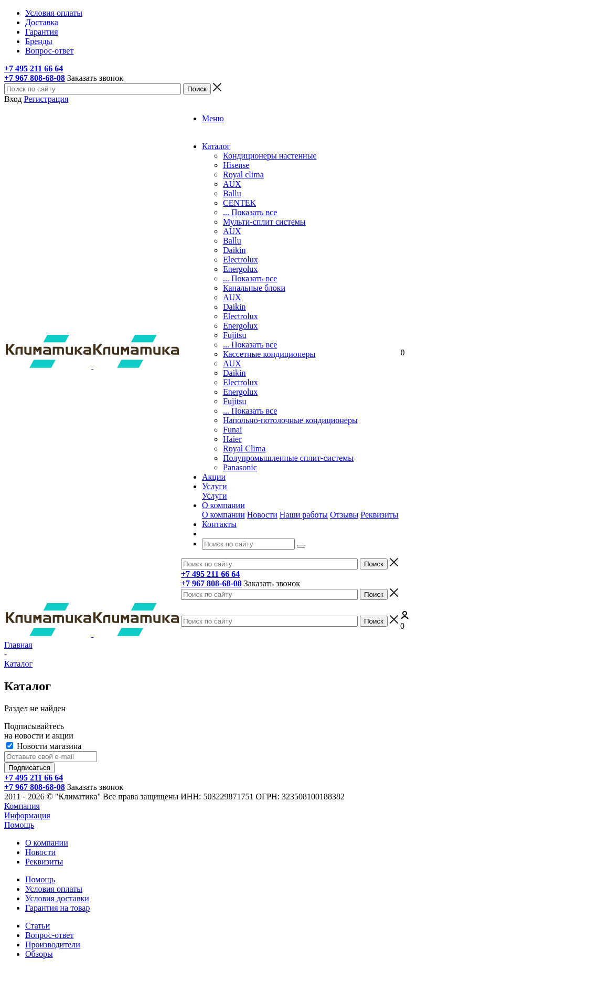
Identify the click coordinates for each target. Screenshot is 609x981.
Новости (262, 514)
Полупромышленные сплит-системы (288, 457)
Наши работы (304, 514)
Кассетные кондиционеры (269, 354)
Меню (213, 118)
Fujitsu (234, 335)
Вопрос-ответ (49, 935)
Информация (27, 815)
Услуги (214, 495)
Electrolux (240, 259)
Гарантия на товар (57, 907)
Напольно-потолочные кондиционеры (290, 420)
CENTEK (239, 202)
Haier (232, 439)
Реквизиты (379, 514)
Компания (22, 805)
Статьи (37, 925)
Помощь (19, 824)
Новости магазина (43, 746)
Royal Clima (244, 448)
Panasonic (240, 467)
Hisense (236, 165)
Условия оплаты (53, 888)
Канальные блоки (254, 287)
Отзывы (344, 514)
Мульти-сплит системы (264, 221)
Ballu (232, 193)
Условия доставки (57, 898)
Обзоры (39, 954)
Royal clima (243, 174)
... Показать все (250, 212)
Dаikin (234, 306)
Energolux (240, 269)
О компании (223, 514)
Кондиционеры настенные (270, 155)
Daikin (234, 250)
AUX (232, 184)
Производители (52, 944)
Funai (232, 429)
